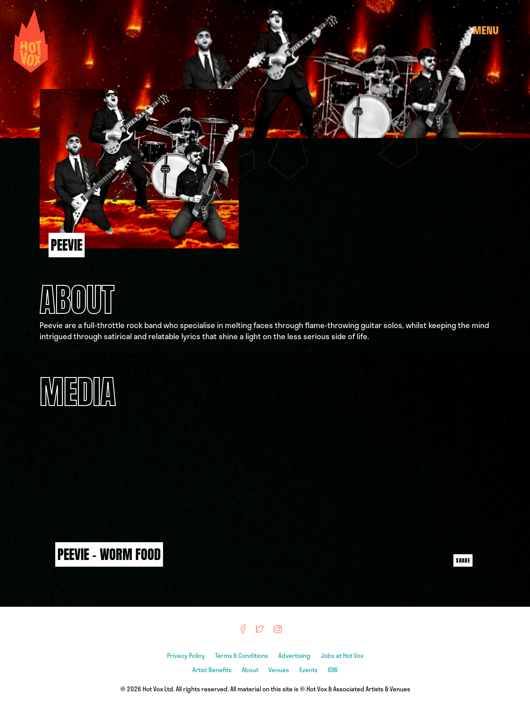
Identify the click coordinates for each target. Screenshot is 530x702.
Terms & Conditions (242, 655)
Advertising (295, 655)
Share (463, 560)
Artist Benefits (212, 669)
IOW (333, 669)
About (251, 669)
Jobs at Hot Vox (342, 655)
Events (309, 669)
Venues (279, 669)
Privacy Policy (186, 655)
